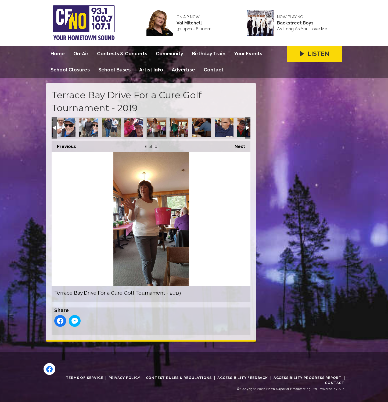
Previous (64, 145)
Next (237, 145)
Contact (214, 70)
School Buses (114, 70)
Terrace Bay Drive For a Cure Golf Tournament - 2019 (66, 127)
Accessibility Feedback (242, 378)
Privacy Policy (124, 378)
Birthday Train (208, 53)
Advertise (183, 70)
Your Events (248, 53)
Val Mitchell (189, 23)
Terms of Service (84, 378)
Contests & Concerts (122, 53)
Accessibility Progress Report (308, 378)
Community (169, 53)
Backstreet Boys (295, 23)
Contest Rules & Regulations (179, 378)
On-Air (80, 53)
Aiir (341, 389)
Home (58, 53)
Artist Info (151, 70)
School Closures (70, 70)
